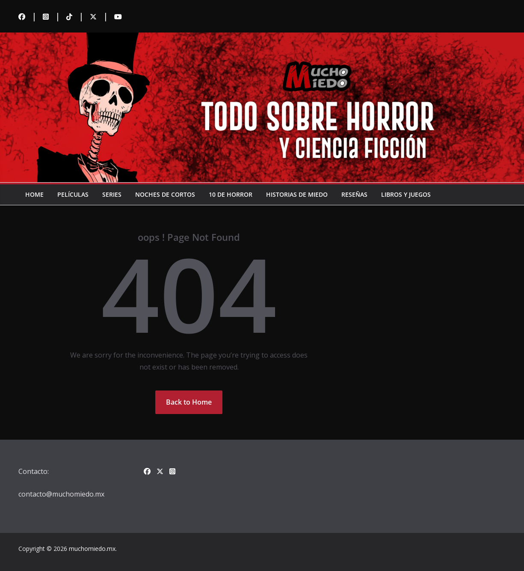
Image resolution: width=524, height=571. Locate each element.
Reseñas (354, 194)
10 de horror (230, 194)
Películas (73, 194)
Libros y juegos (406, 194)
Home (34, 194)
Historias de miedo (297, 194)
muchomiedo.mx (92, 548)
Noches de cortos (165, 194)
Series (111, 194)
